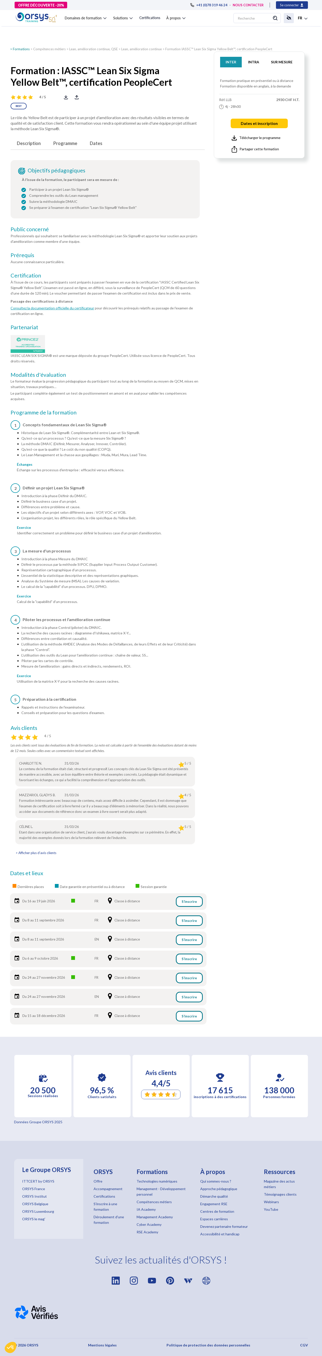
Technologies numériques (157, 1181)
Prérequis (22, 255)
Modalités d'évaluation (38, 375)
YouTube (271, 1209)
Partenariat (24, 327)
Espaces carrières (214, 1219)
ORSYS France (33, 1189)
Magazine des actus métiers (279, 1184)
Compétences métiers (49, 49)
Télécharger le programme (256, 138)
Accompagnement (108, 1189)
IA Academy (146, 1209)
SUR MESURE (282, 62)
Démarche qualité (214, 1196)
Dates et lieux (26, 873)
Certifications (149, 18)
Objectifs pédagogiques (56, 170)
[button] (11, 1347)
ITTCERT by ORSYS (38, 1181)
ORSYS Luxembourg (38, 1211)
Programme (65, 143)
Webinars (271, 1202)
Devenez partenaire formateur (224, 1226)
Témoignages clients (280, 1194)
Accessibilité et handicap (219, 1234)
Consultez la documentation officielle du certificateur (52, 308)
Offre (98, 1181)
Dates (96, 143)
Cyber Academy (149, 1224)
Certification (26, 275)
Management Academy (155, 1217)
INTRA (253, 62)
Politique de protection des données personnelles (208, 1345)
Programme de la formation (43, 412)
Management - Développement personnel (161, 1191)
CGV (304, 1345)
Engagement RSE (213, 1204)
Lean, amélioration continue (141, 49)
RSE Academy (147, 1232)
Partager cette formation (255, 149)
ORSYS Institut (34, 1196)
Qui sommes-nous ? (215, 1181)
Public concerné (30, 229)
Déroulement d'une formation (109, 1220)
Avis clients (24, 728)
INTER (231, 62)
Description (29, 143)
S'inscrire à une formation (105, 1206)
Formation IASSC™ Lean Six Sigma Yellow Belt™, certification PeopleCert (218, 49)
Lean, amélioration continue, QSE (93, 49)
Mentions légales (102, 1345)
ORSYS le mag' (33, 1219)
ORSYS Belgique (35, 1204)
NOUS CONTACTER (248, 5)
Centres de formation (217, 1211)
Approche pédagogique (218, 1189)
